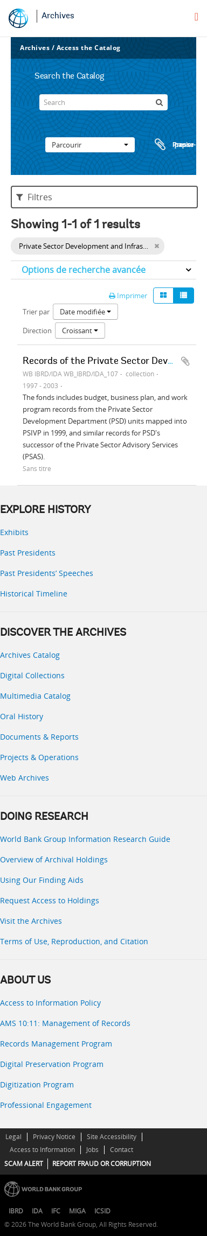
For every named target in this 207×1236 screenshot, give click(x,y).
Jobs (92, 1149)
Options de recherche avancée (84, 270)
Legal (13, 1136)
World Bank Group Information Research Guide (85, 839)
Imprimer (128, 295)
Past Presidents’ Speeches (46, 573)
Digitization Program (37, 1084)
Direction (37, 330)
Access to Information (42, 1149)
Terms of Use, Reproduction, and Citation (74, 941)
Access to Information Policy (50, 1003)
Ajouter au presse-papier (185, 361)
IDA (37, 1211)
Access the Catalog (89, 47)
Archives (58, 16)
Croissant (80, 330)
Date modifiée (85, 312)
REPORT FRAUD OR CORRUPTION (101, 1163)
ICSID (102, 1211)
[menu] (196, 17)
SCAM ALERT (23, 1163)
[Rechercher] (159, 102)
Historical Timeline (33, 593)
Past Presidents (28, 552)
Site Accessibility (111, 1136)
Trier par (36, 312)
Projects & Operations (39, 757)
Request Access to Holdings (49, 900)
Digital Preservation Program (52, 1064)
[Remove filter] (156, 246)
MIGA (77, 1211)
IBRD (16, 1211)
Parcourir (90, 145)
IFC (55, 1211)
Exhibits (14, 532)
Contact (121, 1149)
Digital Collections (32, 675)
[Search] (103, 102)
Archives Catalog (30, 655)
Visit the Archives (31, 921)
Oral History (21, 716)
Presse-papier (173, 145)
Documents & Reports (39, 737)
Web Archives (24, 777)
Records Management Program (56, 1043)
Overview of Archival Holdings (54, 859)
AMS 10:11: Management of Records (65, 1023)
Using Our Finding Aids (42, 880)
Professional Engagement (46, 1105)
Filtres (34, 197)
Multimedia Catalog (35, 696)
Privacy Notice (54, 1136)
